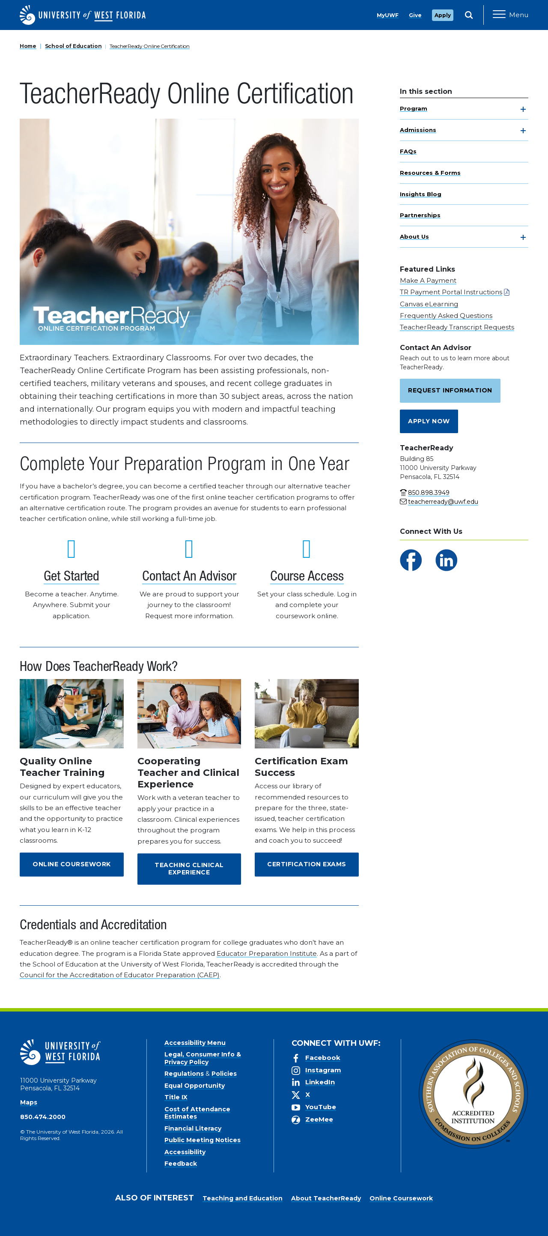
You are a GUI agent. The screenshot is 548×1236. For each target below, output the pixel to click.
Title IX (176, 1097)
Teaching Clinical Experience (189, 869)
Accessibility (185, 1152)
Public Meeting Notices (202, 1140)
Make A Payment (428, 280)
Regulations (184, 1073)
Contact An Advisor (189, 577)
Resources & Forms (430, 172)
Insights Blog (420, 194)
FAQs (408, 151)
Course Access (307, 577)
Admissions (418, 129)
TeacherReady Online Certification (150, 46)
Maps (28, 1102)
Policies (224, 1073)
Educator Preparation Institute (267, 953)
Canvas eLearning (429, 304)
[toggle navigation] (523, 109)
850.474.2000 (43, 1117)
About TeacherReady (326, 1198)
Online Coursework (72, 864)
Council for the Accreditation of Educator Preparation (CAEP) (120, 975)
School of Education (73, 46)
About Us (414, 236)
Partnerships (420, 215)
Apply (443, 15)
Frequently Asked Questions (446, 315)
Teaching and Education (243, 1198)
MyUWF (388, 15)
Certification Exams (306, 864)
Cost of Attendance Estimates (197, 1113)
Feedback (180, 1163)
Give (415, 15)
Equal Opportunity (194, 1085)
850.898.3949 (429, 493)
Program (413, 108)
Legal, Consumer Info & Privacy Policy (202, 1058)
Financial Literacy (192, 1128)
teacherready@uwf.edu (443, 502)
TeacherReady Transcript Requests (457, 327)
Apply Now (429, 421)
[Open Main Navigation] (510, 15)
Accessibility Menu (195, 1043)
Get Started (71, 577)
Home (28, 46)
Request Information (450, 390)
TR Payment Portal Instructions (451, 292)
